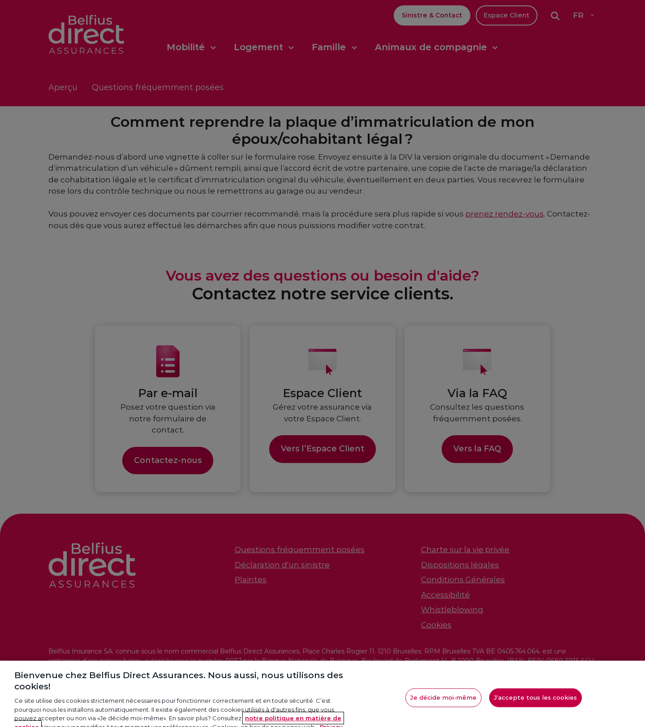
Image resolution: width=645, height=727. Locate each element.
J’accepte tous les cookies (535, 703)
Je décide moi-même (443, 703)
